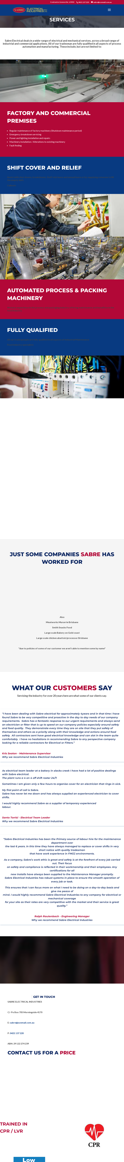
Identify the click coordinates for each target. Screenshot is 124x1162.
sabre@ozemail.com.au (22, 1022)
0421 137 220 (83, 2)
